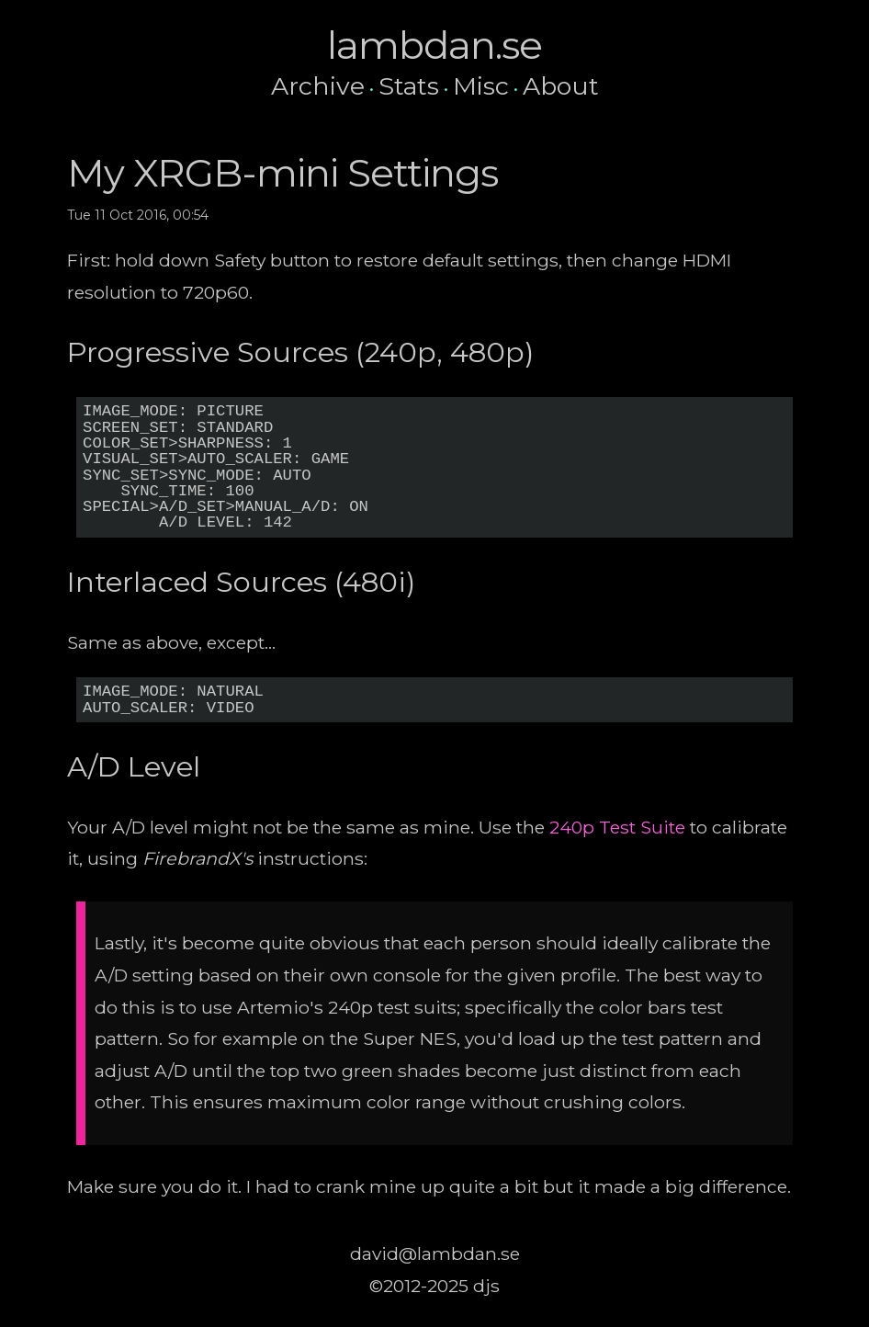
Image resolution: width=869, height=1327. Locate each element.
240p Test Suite (617, 827)
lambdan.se (434, 45)
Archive (318, 86)
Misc (481, 86)
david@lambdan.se (435, 1253)
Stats (408, 86)
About (561, 86)
